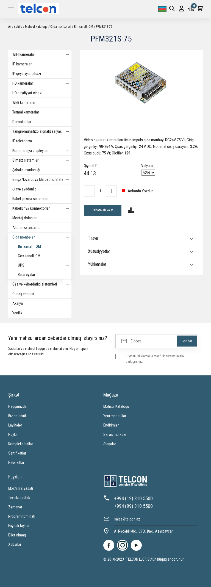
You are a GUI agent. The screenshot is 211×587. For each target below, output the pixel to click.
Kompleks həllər (20, 444)
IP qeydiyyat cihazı (26, 73)
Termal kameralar (25, 112)
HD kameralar (41, 83)
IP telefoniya (22, 141)
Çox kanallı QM (29, 256)
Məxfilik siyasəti (20, 488)
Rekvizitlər (16, 462)
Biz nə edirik (17, 416)
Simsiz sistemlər (41, 160)
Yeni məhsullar (114, 416)
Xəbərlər (14, 544)
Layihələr (15, 425)
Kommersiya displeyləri (41, 150)
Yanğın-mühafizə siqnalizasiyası (41, 131)
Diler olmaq (17, 535)
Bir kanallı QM (83, 27)
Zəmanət (15, 507)
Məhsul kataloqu (36, 27)
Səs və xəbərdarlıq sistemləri (41, 284)
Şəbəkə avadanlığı (41, 170)
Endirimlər (111, 425)
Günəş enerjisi (41, 293)
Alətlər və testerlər (26, 227)
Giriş (181, 9)
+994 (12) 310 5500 (133, 498)
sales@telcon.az (127, 519)
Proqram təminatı (21, 516)
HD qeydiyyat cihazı (41, 93)
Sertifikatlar (17, 453)
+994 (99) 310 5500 (133, 506)
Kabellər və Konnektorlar (41, 208)
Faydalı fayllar (18, 526)
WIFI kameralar (41, 54)
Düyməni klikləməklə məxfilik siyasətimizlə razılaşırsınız (154, 359)
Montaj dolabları (41, 218)
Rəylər (13, 434)
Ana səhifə (15, 27)
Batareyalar (26, 274)
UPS (44, 265)
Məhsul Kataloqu (116, 406)
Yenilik (17, 313)
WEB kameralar (23, 102)
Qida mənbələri (60, 27)
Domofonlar (41, 121)
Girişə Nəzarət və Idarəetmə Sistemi (41, 179)
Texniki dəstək (19, 497)
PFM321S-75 (104, 27)
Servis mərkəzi (114, 434)
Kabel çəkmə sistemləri (41, 198)
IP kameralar (41, 64)
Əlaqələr (109, 444)
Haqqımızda (17, 406)
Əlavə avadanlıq (41, 189)
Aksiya (17, 303)
